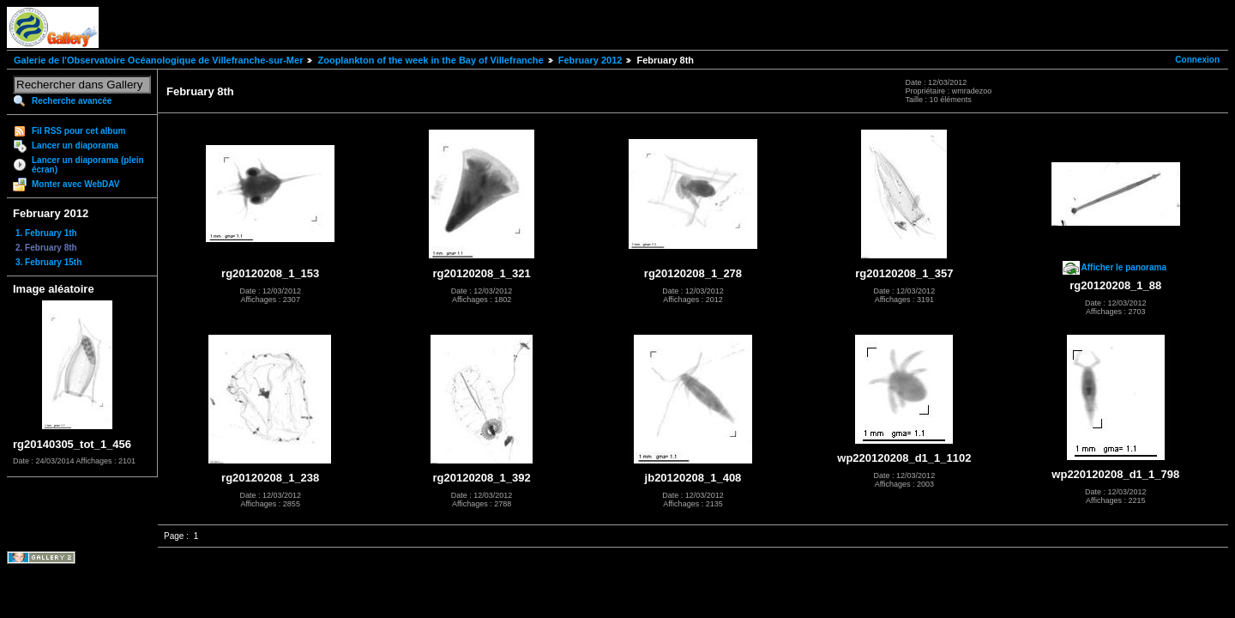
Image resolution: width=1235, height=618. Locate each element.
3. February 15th (48, 262)
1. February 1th (46, 233)
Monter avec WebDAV (75, 184)
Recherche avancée (71, 101)
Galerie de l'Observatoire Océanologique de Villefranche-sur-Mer (158, 60)
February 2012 (590, 60)
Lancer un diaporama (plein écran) (88, 164)
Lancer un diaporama (75, 145)
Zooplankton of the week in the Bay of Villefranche (430, 60)
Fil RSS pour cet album (78, 131)
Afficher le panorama (1123, 267)
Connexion (1197, 59)
